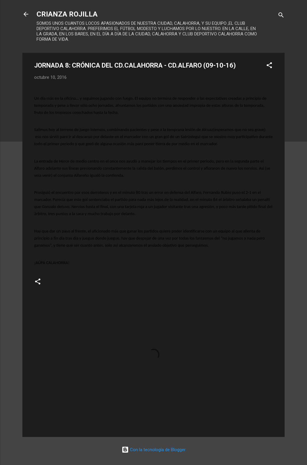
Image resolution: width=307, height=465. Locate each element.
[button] (269, 66)
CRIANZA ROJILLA (67, 14)
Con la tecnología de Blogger (154, 449)
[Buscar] (281, 16)
